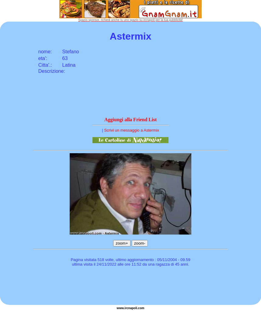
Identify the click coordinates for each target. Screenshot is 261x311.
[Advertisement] (130, 286)
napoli (132, 308)
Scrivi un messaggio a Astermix (131, 130)
